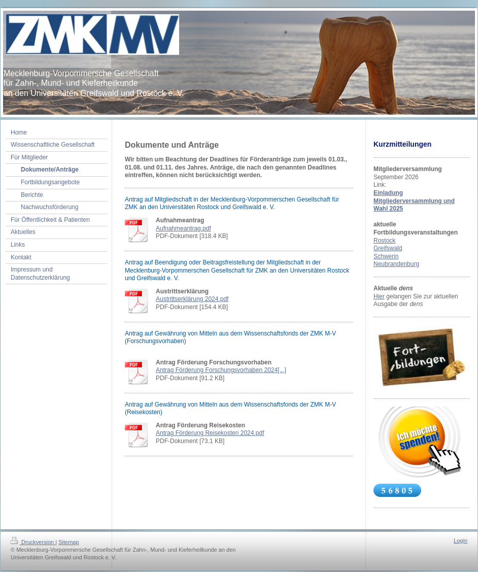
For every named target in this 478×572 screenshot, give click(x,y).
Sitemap (68, 542)
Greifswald (387, 248)
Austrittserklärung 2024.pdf (192, 298)
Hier (379, 296)
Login (460, 540)
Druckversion (33, 542)
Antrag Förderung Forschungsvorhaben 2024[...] (221, 370)
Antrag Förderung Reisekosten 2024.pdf (210, 432)
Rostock (384, 240)
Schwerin (385, 256)
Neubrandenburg (396, 263)
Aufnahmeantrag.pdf (183, 228)
